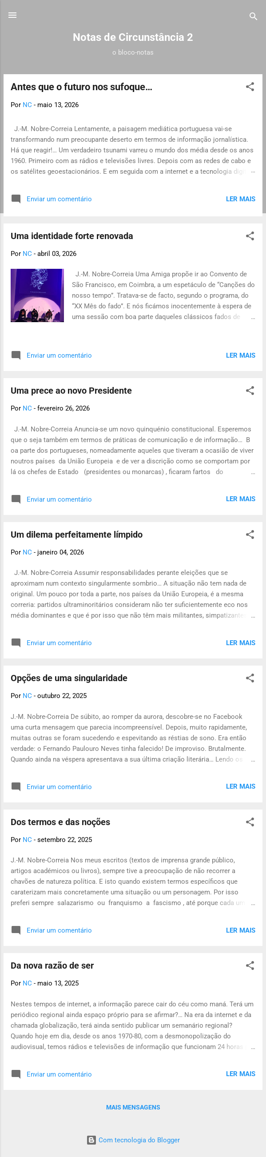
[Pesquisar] (253, 18)
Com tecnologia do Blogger (133, 1140)
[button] (250, 88)
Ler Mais (240, 199)
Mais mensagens (133, 1107)
